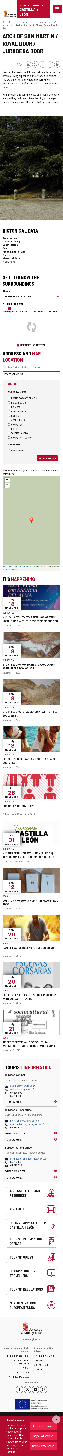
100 (53, 311)
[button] (7, 480)
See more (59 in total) (33, 345)
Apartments (16, 420)
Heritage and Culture (19, 22)
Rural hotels (17, 411)
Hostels (14, 428)
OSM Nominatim (10, 569)
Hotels (13, 415)
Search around (47, 458)
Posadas (14, 407)
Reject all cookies (43, 1436)
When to (15, 1133)
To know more (13, 1101)
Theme (7, 291)
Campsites (15, 424)
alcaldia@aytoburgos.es (22, 1085)
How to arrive (11, 374)
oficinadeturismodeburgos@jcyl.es (28, 1158)
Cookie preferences (43, 1446)
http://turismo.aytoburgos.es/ (27, 1124)
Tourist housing (18, 433)
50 (38, 311)
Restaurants (17, 450)
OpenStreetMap (27, 566)
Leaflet (7, 566)
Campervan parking (20, 437)
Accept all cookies (43, 1426)
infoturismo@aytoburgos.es (24, 1120)
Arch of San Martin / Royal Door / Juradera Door (31, 26)
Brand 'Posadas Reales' (22, 398)
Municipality (10, 311)
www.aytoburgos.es (22, 1089)
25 (24, 311)
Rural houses (17, 402)
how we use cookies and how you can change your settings (16, 1446)
